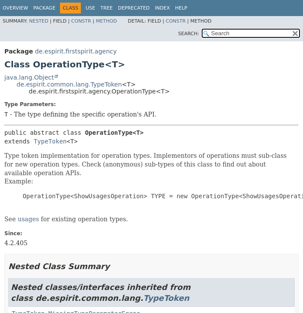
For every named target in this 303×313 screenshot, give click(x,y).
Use (90, 8)
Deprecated (134, 8)
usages (28, 219)
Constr (81, 21)
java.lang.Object (29, 77)
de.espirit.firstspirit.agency (76, 51)
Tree (106, 8)
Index (162, 8)
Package (44, 8)
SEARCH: (188, 34)
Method (106, 21)
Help (181, 8)
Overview (15, 8)
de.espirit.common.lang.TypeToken (69, 84)
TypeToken (50, 141)
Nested (38, 21)
